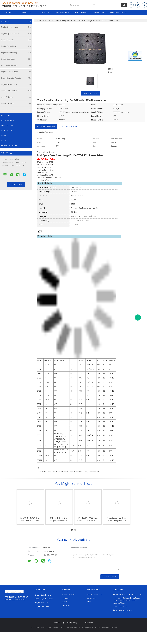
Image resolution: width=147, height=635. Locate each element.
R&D (89, 602)
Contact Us (98, 12)
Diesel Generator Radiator (16, 78)
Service (65, 602)
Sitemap (57, 622)
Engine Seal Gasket (16, 59)
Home (8, 12)
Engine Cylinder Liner (16, 27)
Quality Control (80, 12)
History (65, 598)
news (3, 136)
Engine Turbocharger (16, 72)
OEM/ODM (91, 598)
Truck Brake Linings (16, 110)
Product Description (71, 126)
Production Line (94, 595)
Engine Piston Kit (16, 40)
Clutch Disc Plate (16, 103)
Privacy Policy (72, 622)
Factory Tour (62, 12)
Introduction (68, 595)
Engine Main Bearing (16, 52)
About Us (44, 12)
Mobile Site (89, 622)
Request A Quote (118, 12)
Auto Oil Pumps (16, 97)
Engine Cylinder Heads (16, 33)
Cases (4, 141)
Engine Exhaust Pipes (16, 84)
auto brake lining (44, 472)
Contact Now (90, 93)
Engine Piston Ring (16, 46)
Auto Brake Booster (16, 65)
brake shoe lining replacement (86, 472)
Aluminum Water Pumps (16, 91)
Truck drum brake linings (63, 472)
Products (26, 12)
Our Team (66, 605)
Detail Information (46, 126)
